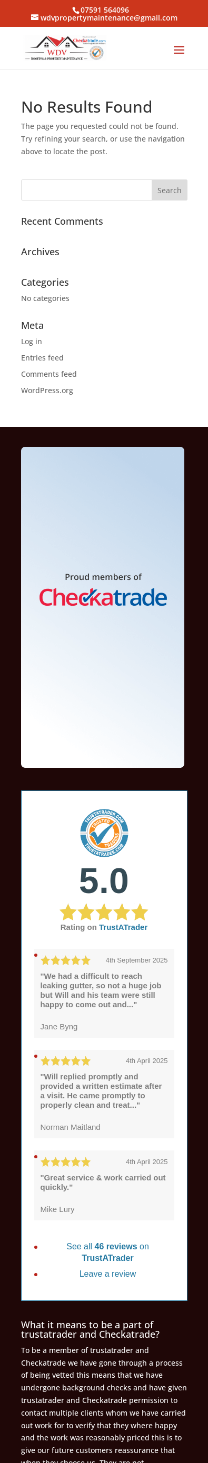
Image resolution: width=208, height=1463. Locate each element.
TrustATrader (123, 927)
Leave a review (108, 1273)
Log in (31, 341)
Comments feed (49, 374)
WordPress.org (47, 390)
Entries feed (42, 358)
